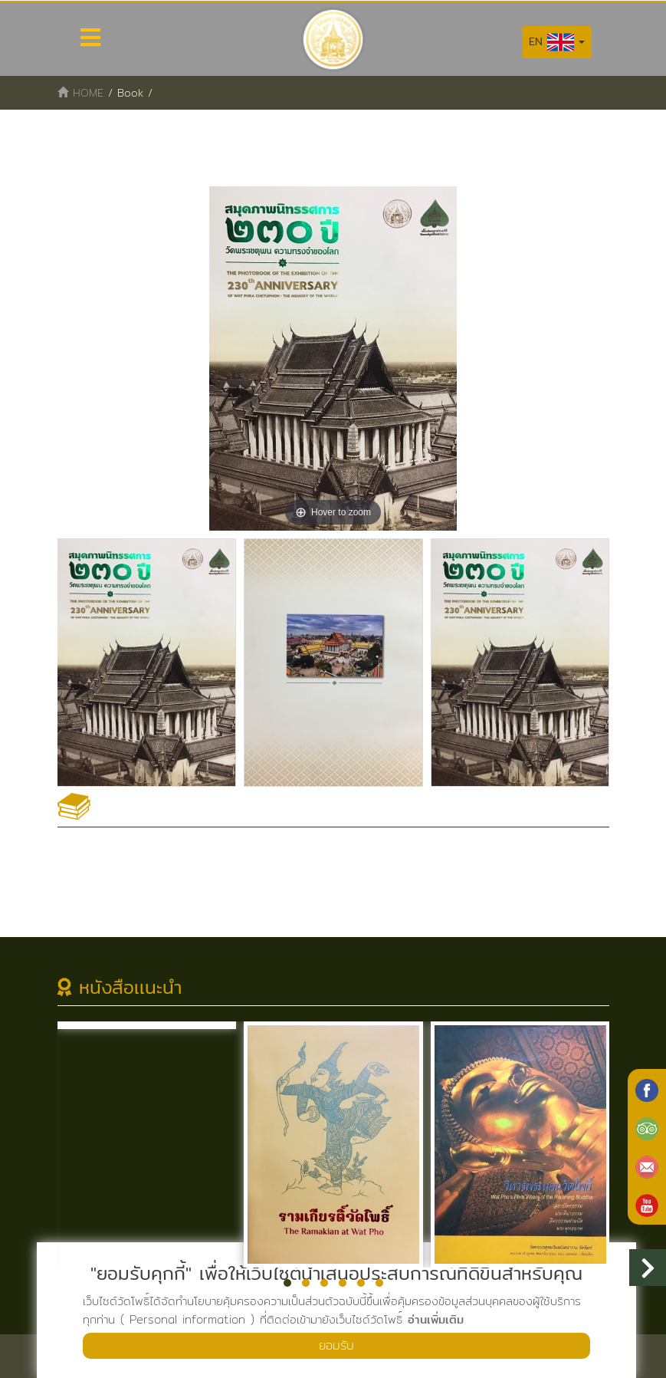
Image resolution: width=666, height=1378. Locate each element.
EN (557, 42)
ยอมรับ (336, 1345)
